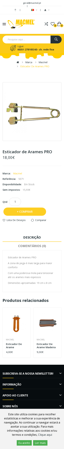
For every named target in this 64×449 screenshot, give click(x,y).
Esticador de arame (14, 345)
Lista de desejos (16, 220)
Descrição (32, 237)
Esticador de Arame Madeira (46, 345)
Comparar (40, 220)
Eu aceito (24, 443)
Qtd (5, 201)
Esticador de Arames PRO (34, 66)
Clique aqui (45, 435)
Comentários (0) (32, 246)
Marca (28, 62)
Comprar (26, 212)
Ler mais (40, 443)
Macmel (43, 62)
